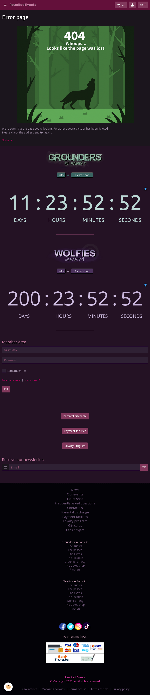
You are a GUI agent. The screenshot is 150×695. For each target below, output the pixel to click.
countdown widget (75, 205)
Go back (7, 140)
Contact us (75, 508)
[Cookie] (8, 686)
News (75, 490)
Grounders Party (75, 561)
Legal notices (29, 689)
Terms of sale (99, 689)
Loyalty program (75, 521)
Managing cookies (53, 689)
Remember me (14, 371)
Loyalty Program (75, 446)
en (141, 5)
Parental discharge (75, 416)
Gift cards (75, 525)
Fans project (75, 530)
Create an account (11, 380)
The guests (75, 546)
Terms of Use (77, 689)
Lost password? (32, 380)
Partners (75, 569)
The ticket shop (75, 565)
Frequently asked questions (75, 503)
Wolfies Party (75, 601)
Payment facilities (75, 431)
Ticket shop (75, 499)
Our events (75, 494)
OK (6, 389)
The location (75, 558)
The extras (75, 554)
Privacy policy (120, 689)
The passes (75, 550)
